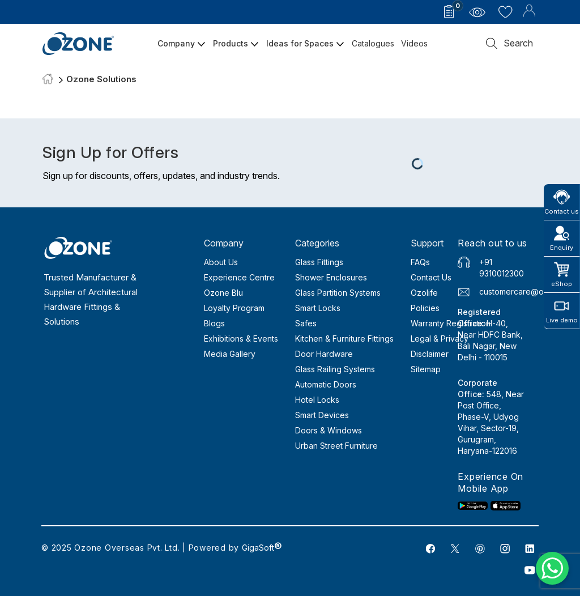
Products (236, 44)
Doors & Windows (328, 430)
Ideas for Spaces (305, 44)
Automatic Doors (325, 384)
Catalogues (373, 43)
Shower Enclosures (331, 277)
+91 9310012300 (501, 267)
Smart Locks (317, 308)
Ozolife (424, 292)
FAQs (420, 262)
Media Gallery (229, 354)
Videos (414, 43)
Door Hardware (324, 354)
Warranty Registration (451, 323)
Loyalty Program (234, 308)
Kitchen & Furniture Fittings (344, 338)
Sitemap (426, 369)
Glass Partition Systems (338, 292)
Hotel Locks (317, 400)
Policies (425, 308)
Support (427, 243)
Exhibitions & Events (241, 338)
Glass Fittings (319, 262)
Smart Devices (322, 415)
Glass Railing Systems (335, 369)
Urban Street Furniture (336, 445)
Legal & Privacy (439, 338)
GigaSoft (262, 547)
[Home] (47, 80)
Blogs (214, 323)
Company (181, 44)
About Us (221, 262)
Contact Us (431, 277)
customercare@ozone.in (525, 291)
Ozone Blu (223, 292)
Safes (306, 323)
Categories (317, 243)
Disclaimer (430, 354)
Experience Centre (239, 277)
